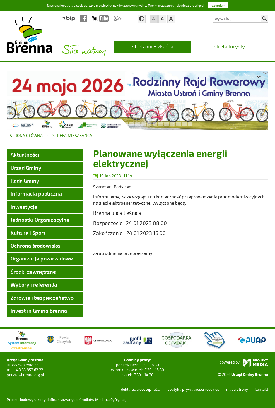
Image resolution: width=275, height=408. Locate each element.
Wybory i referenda (34, 284)
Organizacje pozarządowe (42, 258)
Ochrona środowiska (35, 245)
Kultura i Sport (28, 232)
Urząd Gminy (26, 167)
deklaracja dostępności (140, 389)
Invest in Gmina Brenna (39, 310)
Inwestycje (24, 206)
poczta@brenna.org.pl (25, 374)
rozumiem (218, 5)
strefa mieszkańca (152, 46)
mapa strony (237, 389)
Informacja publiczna (36, 193)
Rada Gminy (25, 180)
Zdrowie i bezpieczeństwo (42, 297)
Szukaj (264, 19)
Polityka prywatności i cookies (193, 389)
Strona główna (26, 135)
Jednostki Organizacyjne (40, 219)
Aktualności (25, 154)
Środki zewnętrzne (33, 271)
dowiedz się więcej (190, 5)
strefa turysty (229, 46)
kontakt (261, 389)
